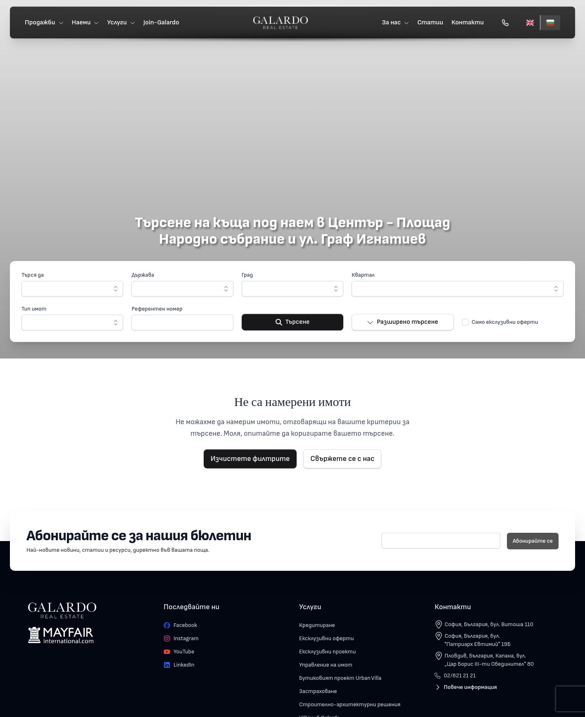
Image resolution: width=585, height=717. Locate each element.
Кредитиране (317, 625)
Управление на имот (325, 664)
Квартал (363, 274)
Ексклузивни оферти (326, 638)
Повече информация (466, 687)
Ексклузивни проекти (327, 651)
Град (247, 274)
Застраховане (318, 691)
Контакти (466, 23)
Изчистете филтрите (250, 458)
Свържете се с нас (342, 458)
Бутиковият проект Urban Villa (340, 677)
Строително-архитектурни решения (349, 704)
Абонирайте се (533, 540)
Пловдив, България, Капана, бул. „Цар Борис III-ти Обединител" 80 (489, 659)
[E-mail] (440, 540)
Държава (142, 274)
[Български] (548, 23)
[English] (528, 23)
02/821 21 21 (455, 675)
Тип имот (33, 308)
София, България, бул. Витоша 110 (489, 624)
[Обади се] (503, 23)
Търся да (32, 274)
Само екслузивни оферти (505, 321)
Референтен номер (156, 308)
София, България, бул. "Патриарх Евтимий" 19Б (478, 640)
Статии (429, 23)
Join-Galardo (163, 23)
